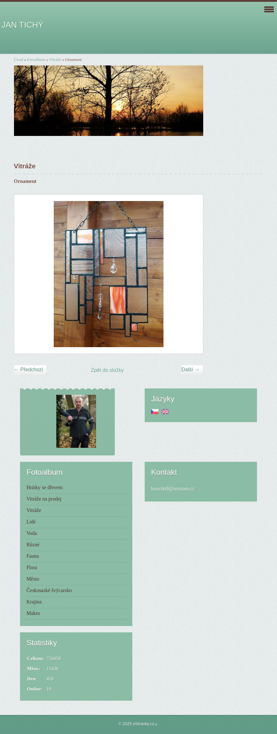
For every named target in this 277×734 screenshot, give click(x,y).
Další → (191, 369)
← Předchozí (28, 369)
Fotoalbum (36, 59)
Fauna (32, 556)
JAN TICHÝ (23, 24)
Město (32, 579)
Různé (32, 544)
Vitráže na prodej (43, 499)
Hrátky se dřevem (44, 487)
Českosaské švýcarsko (49, 590)
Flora (31, 567)
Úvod (18, 59)
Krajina (34, 601)
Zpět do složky (107, 370)
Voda (31, 533)
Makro (33, 613)
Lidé (31, 521)
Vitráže (55, 59)
